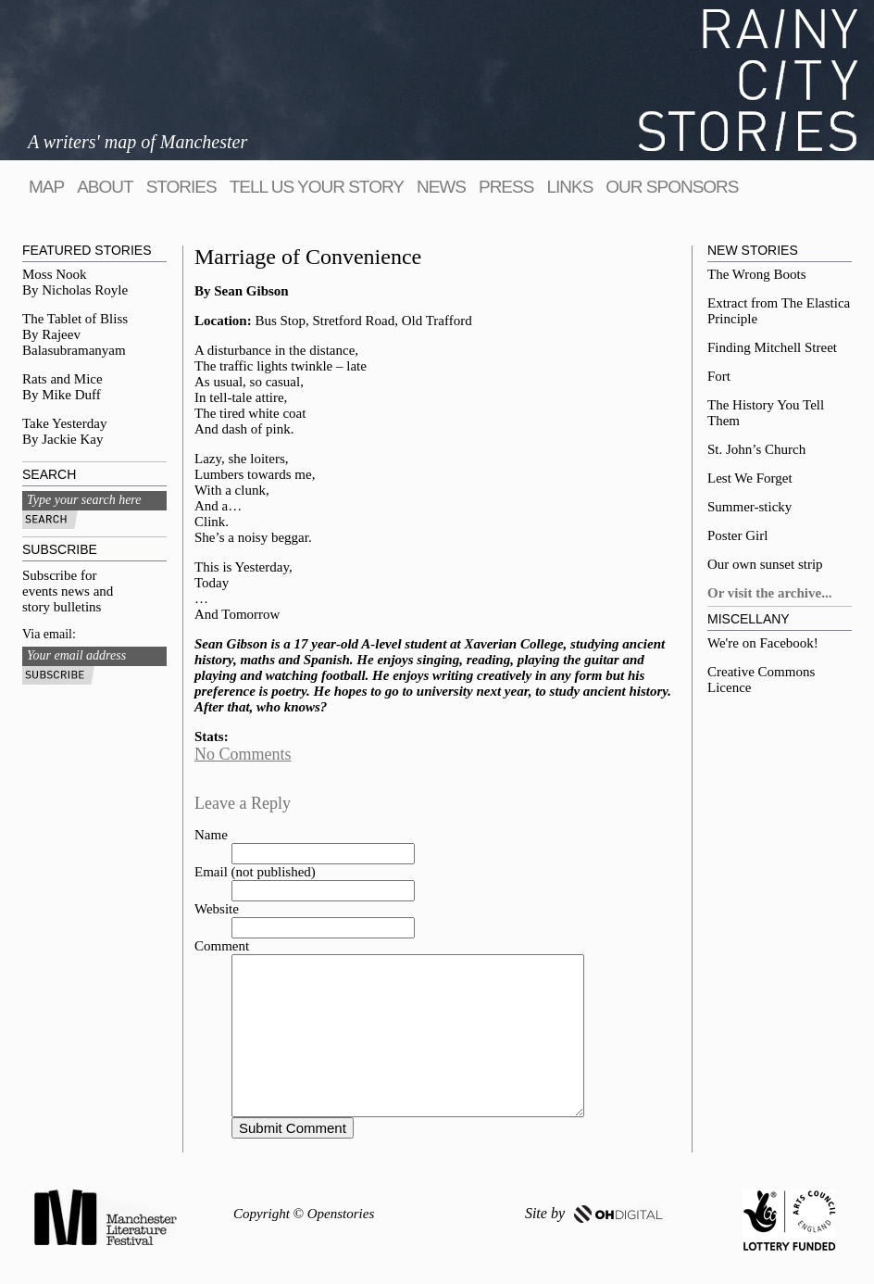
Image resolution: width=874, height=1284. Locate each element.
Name (211, 834)
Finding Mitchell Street (772, 347)
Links (569, 186)
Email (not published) (255, 871)
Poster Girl (737, 535)
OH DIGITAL (618, 1214)
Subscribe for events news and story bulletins (67, 591)
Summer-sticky (749, 506)
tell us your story (317, 186)
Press (506, 186)
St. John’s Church (756, 449)
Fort (718, 376)
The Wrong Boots (756, 274)
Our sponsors (672, 186)
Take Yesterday (64, 423)
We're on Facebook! (762, 643)
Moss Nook (54, 274)
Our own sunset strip (765, 564)
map (46, 186)
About (104, 186)
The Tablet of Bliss (75, 318)
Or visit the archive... (769, 592)
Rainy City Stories (748, 80)
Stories (181, 186)
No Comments (243, 754)
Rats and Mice (62, 378)
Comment (221, 945)
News (441, 186)
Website (216, 908)
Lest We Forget (750, 478)
